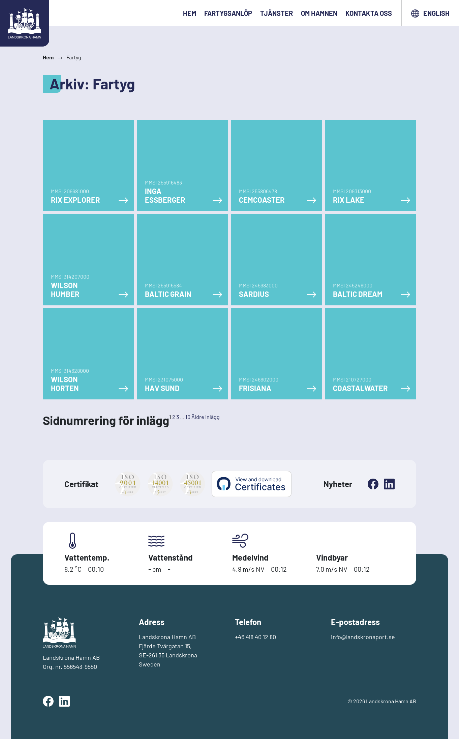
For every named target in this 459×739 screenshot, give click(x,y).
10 (187, 417)
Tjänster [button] (276, 13)
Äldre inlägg (205, 417)
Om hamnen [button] (319, 13)
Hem (189, 13)
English (430, 13)
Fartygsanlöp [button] (228, 13)
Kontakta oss (368, 13)
